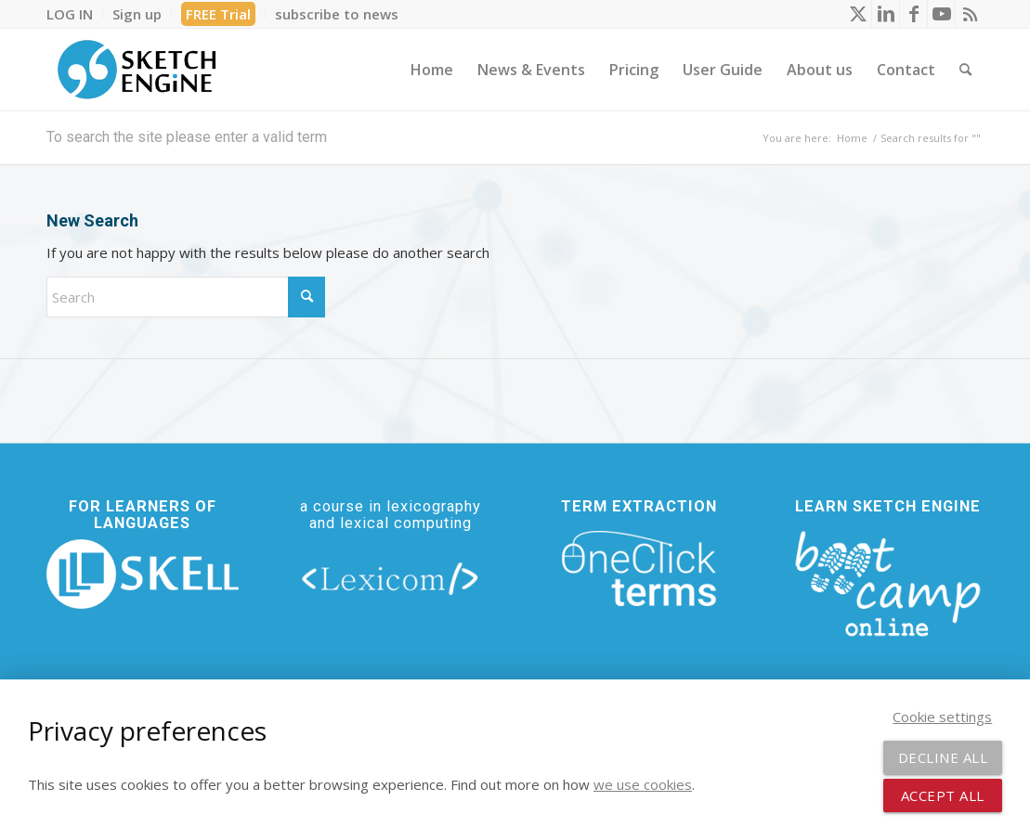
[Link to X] (857, 14)
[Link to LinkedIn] (885, 14)
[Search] (965, 69)
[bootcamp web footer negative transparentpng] (887, 581)
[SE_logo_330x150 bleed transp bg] (136, 69)
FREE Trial (218, 14)
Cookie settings (942, 716)
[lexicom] (390, 577)
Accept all (942, 795)
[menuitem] (74, 14)
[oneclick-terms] (639, 569)
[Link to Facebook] (913, 14)
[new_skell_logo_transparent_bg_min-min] (142, 574)
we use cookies (642, 784)
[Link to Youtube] (941, 14)
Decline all (943, 757)
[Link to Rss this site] (970, 14)
